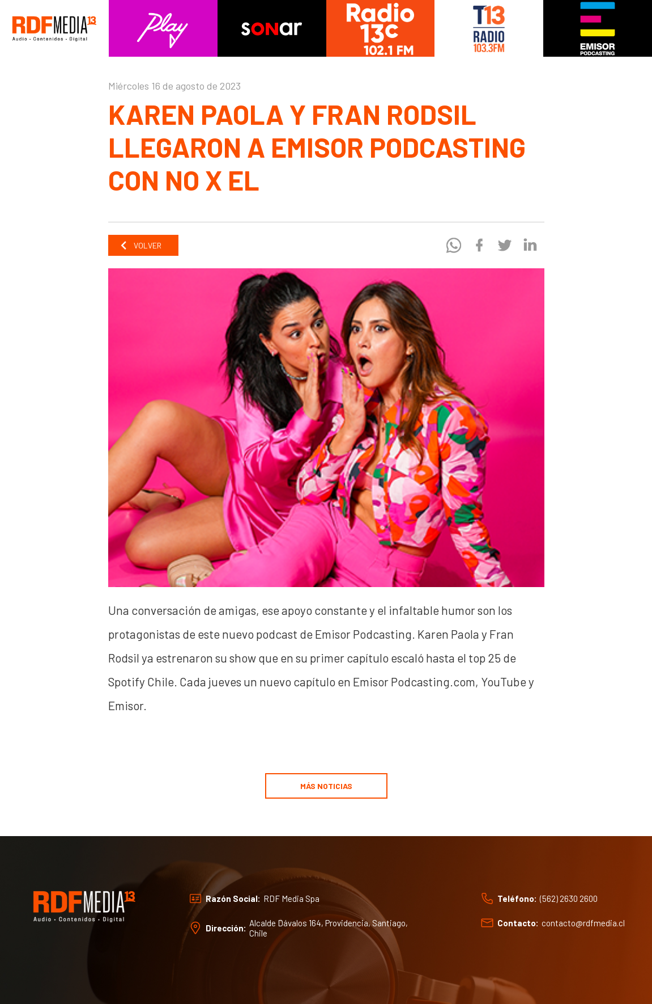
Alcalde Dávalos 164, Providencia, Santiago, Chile (328, 928)
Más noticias (326, 786)
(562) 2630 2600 (569, 898)
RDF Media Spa (291, 898)
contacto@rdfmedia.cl (583, 923)
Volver (140, 245)
